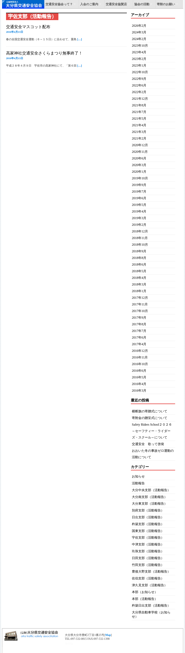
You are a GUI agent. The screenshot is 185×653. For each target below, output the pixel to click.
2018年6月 (139, 264)
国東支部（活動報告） (148, 531)
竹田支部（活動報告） (148, 565)
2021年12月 (140, 98)
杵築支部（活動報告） (148, 524)
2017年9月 (139, 317)
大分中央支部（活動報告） (151, 490)
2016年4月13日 (14, 31)
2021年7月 (139, 112)
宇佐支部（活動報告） (148, 537)
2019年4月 (139, 211)
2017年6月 (139, 337)
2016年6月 (139, 370)
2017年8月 (139, 324)
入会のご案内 (89, 4)
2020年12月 (140, 145)
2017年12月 (140, 297)
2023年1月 (139, 65)
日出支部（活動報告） (148, 517)
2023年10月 (140, 45)
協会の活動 (141, 4)
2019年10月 (140, 178)
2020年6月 (139, 158)
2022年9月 (139, 78)
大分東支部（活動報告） (149, 503)
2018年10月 (140, 244)
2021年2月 (139, 138)
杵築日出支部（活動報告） (151, 605)
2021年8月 (139, 105)
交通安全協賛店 (116, 4)
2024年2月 (139, 39)
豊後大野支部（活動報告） (151, 571)
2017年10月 (140, 311)
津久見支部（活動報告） (149, 585)
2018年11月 (140, 238)
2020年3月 (139, 165)
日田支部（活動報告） (148, 558)
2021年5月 (139, 118)
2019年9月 (139, 185)
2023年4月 (139, 52)
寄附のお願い (166, 4)
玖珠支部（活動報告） (148, 551)
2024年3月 (139, 32)
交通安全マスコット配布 (28, 27)
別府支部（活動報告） (148, 510)
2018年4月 (139, 277)
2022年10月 (140, 72)
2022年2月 (139, 92)
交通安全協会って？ (59, 4)
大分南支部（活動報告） (149, 497)
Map (108, 635)
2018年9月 (139, 251)
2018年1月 (139, 291)
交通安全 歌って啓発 (148, 444)
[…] (79, 39)
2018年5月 (139, 271)
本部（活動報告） (145, 599)
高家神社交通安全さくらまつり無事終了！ (44, 53)
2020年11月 (140, 151)
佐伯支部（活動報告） (148, 578)
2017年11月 (140, 304)
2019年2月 (139, 224)
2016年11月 (140, 357)
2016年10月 (140, 364)
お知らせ (138, 476)
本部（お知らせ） (145, 592)
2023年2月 (139, 59)
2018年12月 (140, 231)
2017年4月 (139, 344)
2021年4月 (139, 125)
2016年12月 (140, 350)
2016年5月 (139, 377)
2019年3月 (139, 218)
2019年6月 (139, 198)
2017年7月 (139, 331)
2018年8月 (139, 258)
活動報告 (138, 483)
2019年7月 (139, 191)
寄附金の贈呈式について (149, 418)
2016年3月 (139, 390)
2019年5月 (139, 204)
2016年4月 (139, 384)
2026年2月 (139, 25)
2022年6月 (139, 85)
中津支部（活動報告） (148, 544)
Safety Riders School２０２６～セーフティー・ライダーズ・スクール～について (152, 431)
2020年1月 (139, 171)
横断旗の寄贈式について (149, 411)
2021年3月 (139, 131)
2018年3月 (139, 284)
